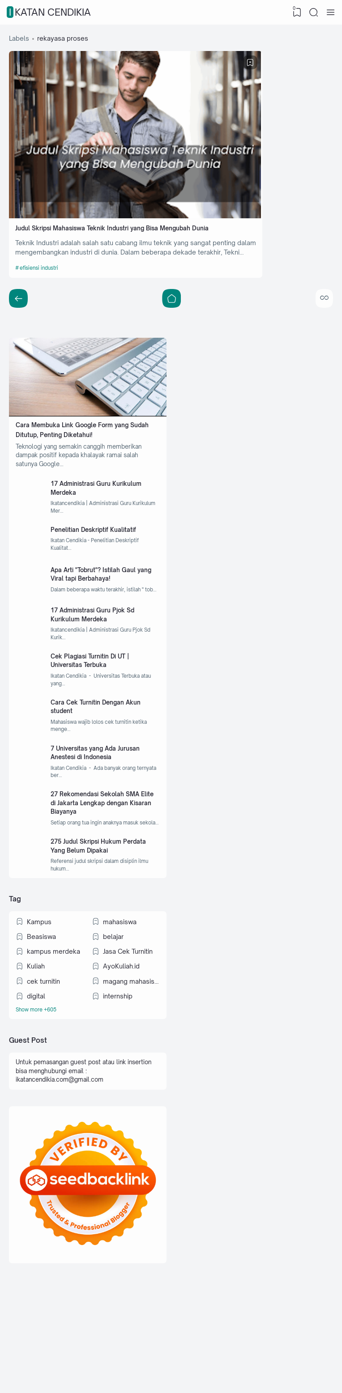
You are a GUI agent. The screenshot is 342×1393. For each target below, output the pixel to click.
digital (37, 1038)
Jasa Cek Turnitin (128, 991)
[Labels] (88, 1053)
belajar (113, 976)
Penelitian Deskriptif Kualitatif (100, 516)
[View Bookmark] (295, 12)
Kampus (40, 960)
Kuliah (37, 1007)
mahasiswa (120, 960)
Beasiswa (42, 976)
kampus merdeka (54, 991)
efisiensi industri (42, 239)
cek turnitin (44, 1023)
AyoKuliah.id (121, 1007)
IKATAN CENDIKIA (50, 12)
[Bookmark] (155, 64)
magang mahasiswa (131, 1023)
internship (118, 1038)
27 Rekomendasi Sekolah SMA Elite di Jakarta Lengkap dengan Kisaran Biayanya (104, 828)
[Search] (313, 12)
